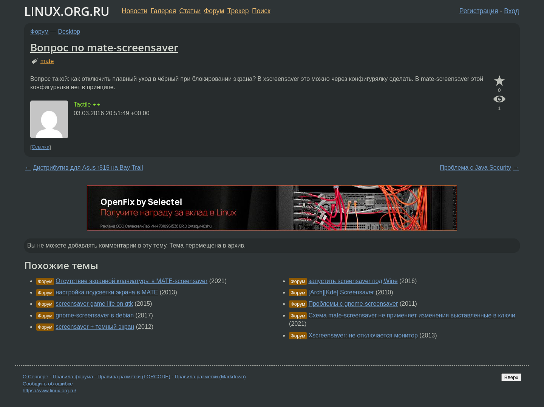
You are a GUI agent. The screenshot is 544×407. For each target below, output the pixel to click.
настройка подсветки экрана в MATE (107, 292)
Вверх (511, 377)
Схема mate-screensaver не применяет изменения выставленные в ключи (411, 315)
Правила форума (73, 376)
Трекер (238, 11)
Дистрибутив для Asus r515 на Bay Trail (88, 167)
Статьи (190, 11)
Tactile (82, 104)
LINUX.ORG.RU (67, 11)
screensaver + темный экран (95, 326)
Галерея (163, 11)
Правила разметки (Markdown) (210, 376)
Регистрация (478, 11)
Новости (134, 11)
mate (47, 61)
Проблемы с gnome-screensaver (353, 303)
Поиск (261, 11)
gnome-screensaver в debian (95, 315)
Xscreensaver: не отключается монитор (362, 335)
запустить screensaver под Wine (352, 281)
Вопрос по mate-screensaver (104, 47)
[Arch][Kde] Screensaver (341, 292)
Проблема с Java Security (475, 167)
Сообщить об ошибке (48, 384)
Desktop (69, 31)
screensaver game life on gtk (94, 303)
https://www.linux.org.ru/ (49, 390)
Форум (214, 11)
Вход (511, 11)
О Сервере (35, 376)
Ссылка (40, 147)
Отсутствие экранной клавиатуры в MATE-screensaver (131, 281)
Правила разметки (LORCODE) (133, 376)
